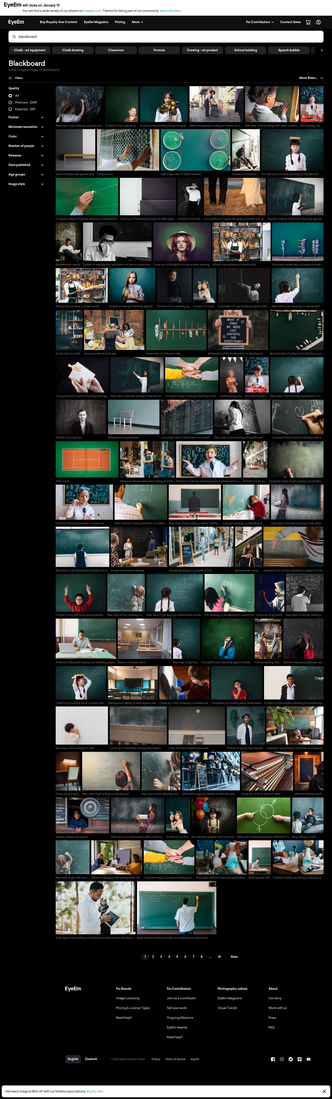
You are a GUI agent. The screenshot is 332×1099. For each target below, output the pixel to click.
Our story (274, 1002)
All (17, 96)
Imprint (194, 1063)
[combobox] (171, 37)
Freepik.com (92, 11)
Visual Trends (226, 1012)
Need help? (123, 1022)
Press (271, 1022)
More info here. (170, 11)
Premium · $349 (26, 102)
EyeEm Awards (176, 1031)
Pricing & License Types (132, 1012)
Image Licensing (127, 1002)
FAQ (271, 1031)
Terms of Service (175, 1063)
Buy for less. (95, 1091)
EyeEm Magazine (229, 1002)
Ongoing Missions (179, 1022)
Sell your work (176, 1012)
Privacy (155, 1063)
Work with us (277, 1012)
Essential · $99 (25, 109)
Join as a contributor (180, 1002)
